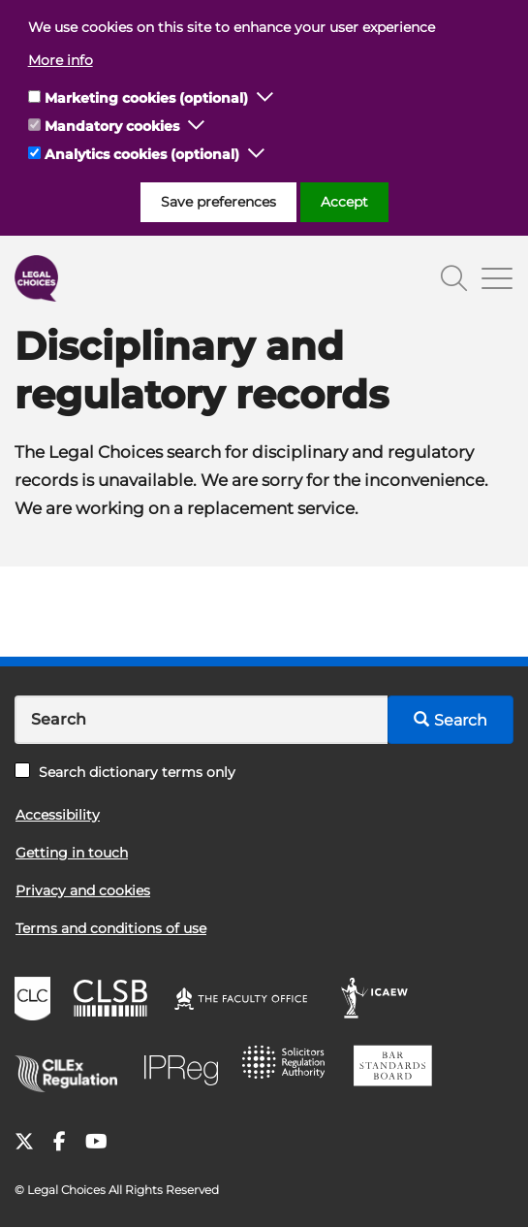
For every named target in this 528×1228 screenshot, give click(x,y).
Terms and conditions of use (111, 928)
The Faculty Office (250, 1001)
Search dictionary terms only (125, 772)
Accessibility (58, 815)
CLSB (115, 1001)
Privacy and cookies (83, 890)
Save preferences (218, 201)
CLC (35, 1001)
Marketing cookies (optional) (146, 98)
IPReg (186, 1069)
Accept (344, 201)
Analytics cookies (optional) (142, 154)
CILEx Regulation (73, 1069)
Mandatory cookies (112, 126)
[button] (265, 98)
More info (60, 60)
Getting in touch (72, 852)
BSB (398, 1069)
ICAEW (380, 1001)
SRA (289, 1069)
